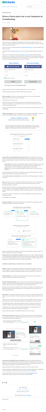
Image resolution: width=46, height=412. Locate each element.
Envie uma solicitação (27, 395)
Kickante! (7, 6)
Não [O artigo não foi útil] (26, 389)
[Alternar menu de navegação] (42, 2)
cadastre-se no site (24, 54)
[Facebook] (2, 382)
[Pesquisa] (35, 6)
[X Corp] (4, 382)
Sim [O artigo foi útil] (20, 389)
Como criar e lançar (14, 6)
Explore (4, 114)
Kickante (3, 6)
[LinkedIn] (6, 382)
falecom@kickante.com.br (27, 47)
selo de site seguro (16, 51)
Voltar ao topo (5, 399)
